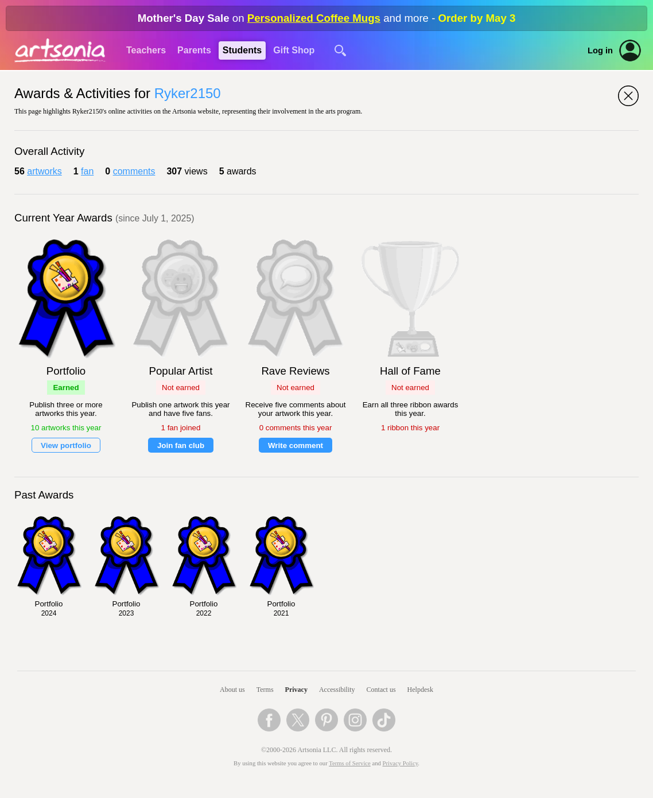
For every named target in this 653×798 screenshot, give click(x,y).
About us (232, 690)
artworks (44, 171)
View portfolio (66, 445)
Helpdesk (420, 690)
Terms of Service (350, 763)
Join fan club (180, 445)
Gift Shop (293, 50)
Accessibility (337, 690)
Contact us (381, 690)
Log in (600, 50)
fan (87, 171)
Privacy (296, 690)
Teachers (146, 50)
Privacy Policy (400, 763)
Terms (265, 690)
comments (134, 171)
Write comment (295, 445)
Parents (194, 50)
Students (242, 50)
